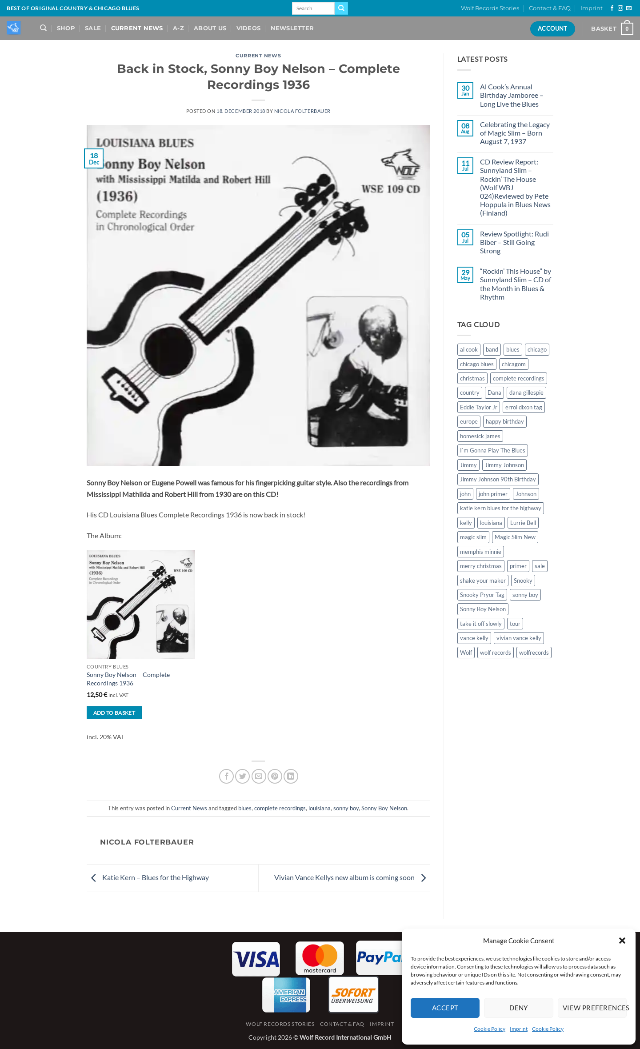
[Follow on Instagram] (620, 8)
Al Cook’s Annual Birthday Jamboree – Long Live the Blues (512, 95)
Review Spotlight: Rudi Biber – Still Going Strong (514, 242)
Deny (518, 1008)
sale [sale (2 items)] (540, 565)
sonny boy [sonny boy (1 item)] (525, 594)
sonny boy (346, 808)
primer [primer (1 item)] (518, 565)
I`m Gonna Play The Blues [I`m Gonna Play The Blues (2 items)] (492, 450)
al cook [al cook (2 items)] (469, 349)
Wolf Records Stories (490, 8)
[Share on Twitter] (242, 776)
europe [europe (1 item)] (469, 421)
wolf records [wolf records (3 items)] (495, 652)
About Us (210, 28)
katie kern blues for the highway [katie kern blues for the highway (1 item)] (500, 508)
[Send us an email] (629, 8)
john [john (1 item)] (465, 493)
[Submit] (341, 8)
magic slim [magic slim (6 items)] (473, 537)
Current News (137, 28)
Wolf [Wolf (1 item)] (466, 652)
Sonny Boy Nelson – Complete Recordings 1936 (128, 679)
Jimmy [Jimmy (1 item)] (468, 464)
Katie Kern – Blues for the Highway (148, 877)
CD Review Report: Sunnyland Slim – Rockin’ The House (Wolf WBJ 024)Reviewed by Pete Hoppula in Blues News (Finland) (515, 187)
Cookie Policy (489, 1028)
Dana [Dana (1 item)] (494, 392)
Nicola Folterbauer (302, 111)
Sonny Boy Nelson (384, 808)
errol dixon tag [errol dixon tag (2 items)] (523, 407)
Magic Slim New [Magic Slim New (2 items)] (515, 537)
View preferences (595, 1008)
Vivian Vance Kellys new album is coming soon (352, 877)
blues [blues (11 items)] (513, 349)
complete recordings (280, 808)
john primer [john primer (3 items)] (493, 493)
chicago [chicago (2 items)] (537, 349)
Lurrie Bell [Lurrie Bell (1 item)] (523, 522)
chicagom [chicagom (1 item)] (514, 364)
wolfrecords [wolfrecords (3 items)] (534, 652)
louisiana (319, 808)
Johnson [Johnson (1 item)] (526, 493)
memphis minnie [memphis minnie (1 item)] (480, 551)
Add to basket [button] (114, 713)
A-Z (178, 28)
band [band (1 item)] (492, 349)
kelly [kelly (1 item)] (466, 522)
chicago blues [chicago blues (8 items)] (477, 364)
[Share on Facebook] (226, 776)
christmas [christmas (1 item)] (472, 378)
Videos (248, 28)
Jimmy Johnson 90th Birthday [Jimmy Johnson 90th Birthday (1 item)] (498, 479)
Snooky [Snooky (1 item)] (523, 580)
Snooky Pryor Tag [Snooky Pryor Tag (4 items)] (482, 594)
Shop (66, 28)
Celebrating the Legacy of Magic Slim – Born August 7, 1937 (515, 132)
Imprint (519, 1028)
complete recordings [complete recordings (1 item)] (518, 378)
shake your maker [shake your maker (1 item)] (483, 580)
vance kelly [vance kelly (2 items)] (474, 637)
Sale (93, 28)
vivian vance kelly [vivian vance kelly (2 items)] (518, 637)
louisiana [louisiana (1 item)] (491, 522)
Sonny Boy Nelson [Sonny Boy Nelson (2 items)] (483, 609)
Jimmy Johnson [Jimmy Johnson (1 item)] (504, 464)
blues (245, 808)
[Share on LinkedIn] (291, 776)
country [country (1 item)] (470, 392)
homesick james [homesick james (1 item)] (480, 436)
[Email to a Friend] (259, 776)
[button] (622, 940)
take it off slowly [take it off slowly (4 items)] (481, 623)
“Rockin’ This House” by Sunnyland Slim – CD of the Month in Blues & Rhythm (515, 284)
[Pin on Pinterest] (275, 776)
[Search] (43, 28)
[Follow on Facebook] (612, 8)
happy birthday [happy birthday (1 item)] (505, 421)
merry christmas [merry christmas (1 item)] (481, 565)
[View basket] (612, 28)
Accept (445, 1008)
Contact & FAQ (550, 8)
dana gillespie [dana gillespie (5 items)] (526, 392)
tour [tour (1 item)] (515, 623)
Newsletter (292, 28)
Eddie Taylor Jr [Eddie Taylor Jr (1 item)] (478, 407)
